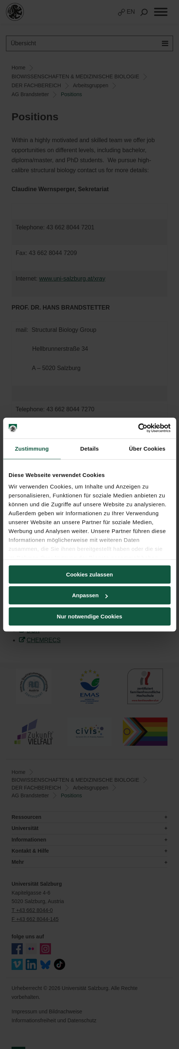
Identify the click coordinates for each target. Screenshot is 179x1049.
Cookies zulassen (89, 574)
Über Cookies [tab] (147, 448)
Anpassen (90, 595)
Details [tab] (89, 448)
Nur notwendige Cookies (89, 616)
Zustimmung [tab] (32, 448)
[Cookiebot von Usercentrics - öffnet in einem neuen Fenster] (137, 428)
